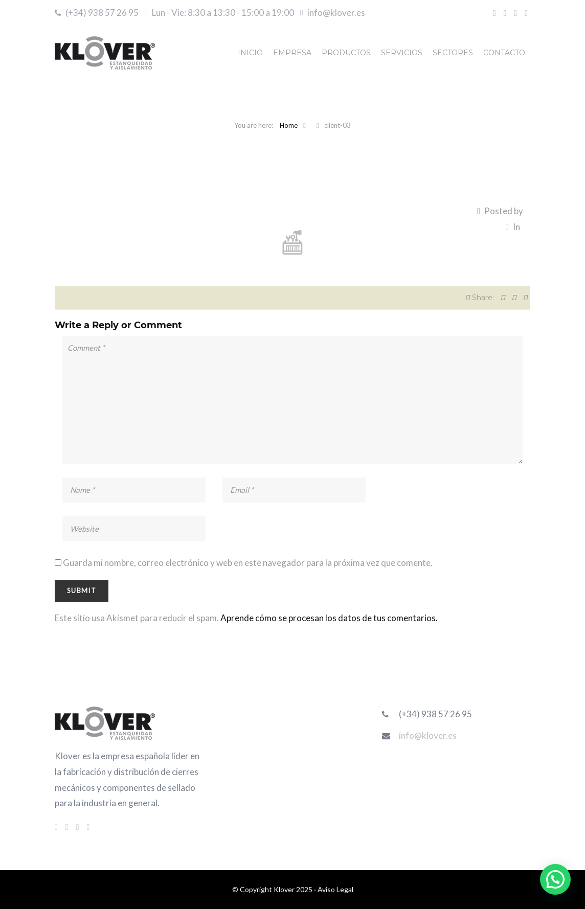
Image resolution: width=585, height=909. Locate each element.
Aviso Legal (335, 889)
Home (289, 125)
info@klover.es (336, 12)
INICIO (250, 52)
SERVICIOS (401, 52)
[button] (555, 879)
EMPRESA (292, 52)
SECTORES (453, 52)
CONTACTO (504, 52)
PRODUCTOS (346, 52)
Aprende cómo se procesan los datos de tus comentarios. (329, 617)
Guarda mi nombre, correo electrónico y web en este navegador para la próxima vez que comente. (248, 562)
